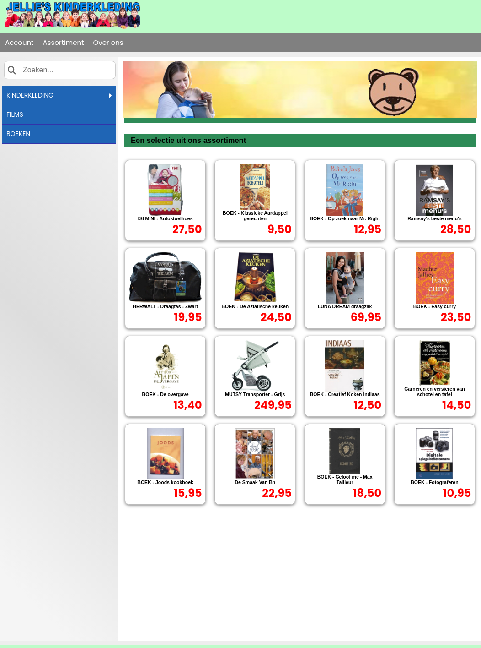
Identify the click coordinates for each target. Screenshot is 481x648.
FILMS (14, 114)
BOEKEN (18, 133)
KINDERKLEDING (59, 95)
